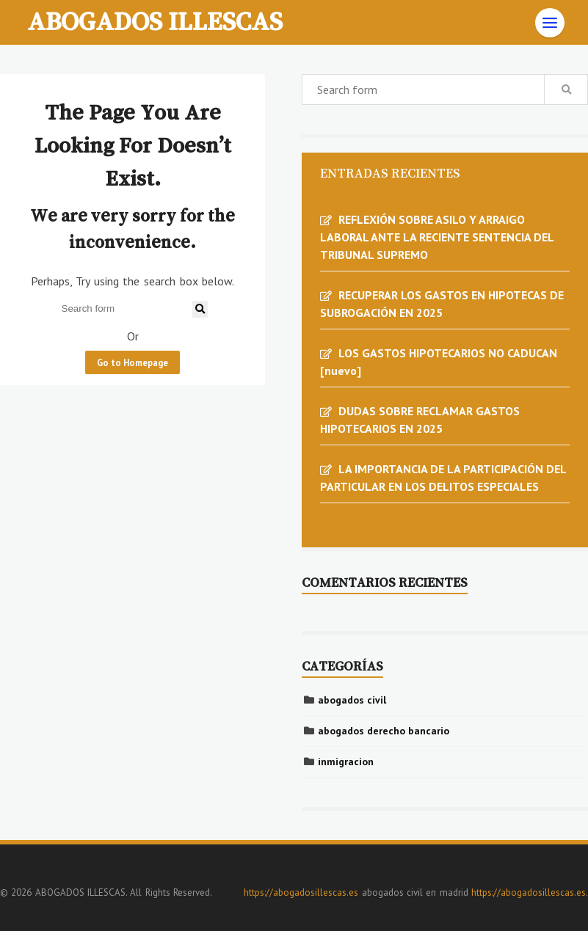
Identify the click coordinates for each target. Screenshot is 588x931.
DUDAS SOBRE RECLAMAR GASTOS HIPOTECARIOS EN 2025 (420, 420)
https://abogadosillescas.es (301, 892)
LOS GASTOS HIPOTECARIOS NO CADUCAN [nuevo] (438, 362)
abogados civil (352, 700)
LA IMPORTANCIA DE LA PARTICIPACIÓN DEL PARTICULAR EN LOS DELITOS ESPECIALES (443, 477)
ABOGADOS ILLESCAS (155, 20)
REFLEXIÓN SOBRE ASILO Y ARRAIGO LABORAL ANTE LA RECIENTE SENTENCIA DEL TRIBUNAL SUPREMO (436, 237)
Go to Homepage (132, 362)
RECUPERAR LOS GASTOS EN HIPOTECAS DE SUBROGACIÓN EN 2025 (442, 304)
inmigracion (346, 761)
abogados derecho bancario (383, 730)
